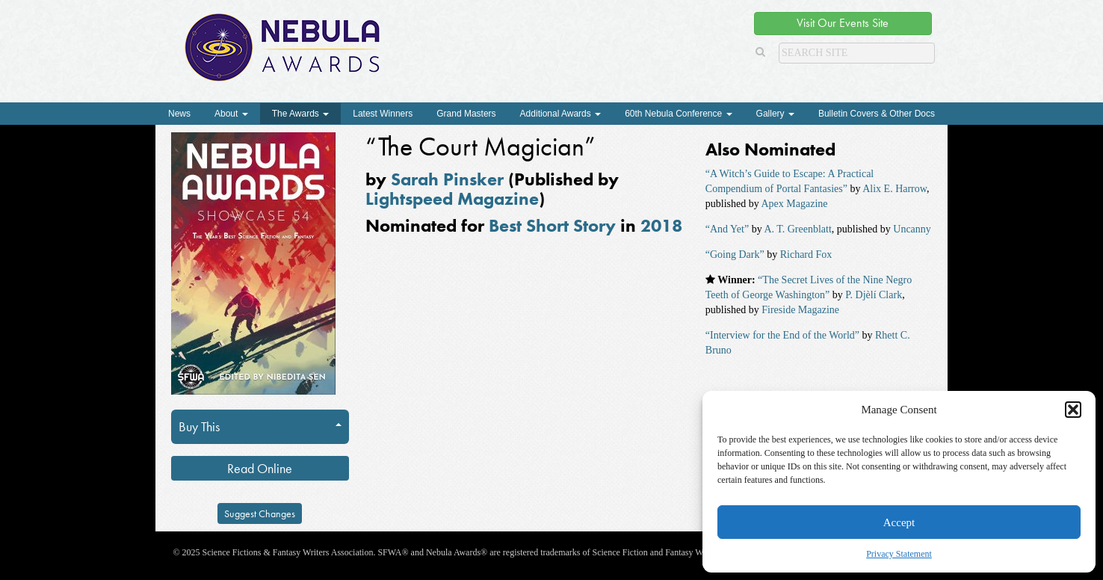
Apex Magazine (794, 203)
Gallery (775, 113)
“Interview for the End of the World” (782, 335)
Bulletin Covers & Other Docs (876, 113)
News (179, 113)
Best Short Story (552, 225)
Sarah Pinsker (447, 179)
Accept (899, 522)
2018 (661, 225)
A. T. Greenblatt (797, 229)
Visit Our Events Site (843, 23)
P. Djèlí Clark (873, 294)
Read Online (259, 468)
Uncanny (912, 229)
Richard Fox (806, 254)
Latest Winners (383, 113)
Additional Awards (561, 113)
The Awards (300, 113)
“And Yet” (727, 229)
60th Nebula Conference (678, 113)
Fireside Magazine (800, 309)
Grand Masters (465, 113)
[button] (1073, 409)
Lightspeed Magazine (452, 198)
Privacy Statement (899, 554)
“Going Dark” (734, 254)
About (231, 113)
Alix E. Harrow (894, 188)
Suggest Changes (259, 513)
